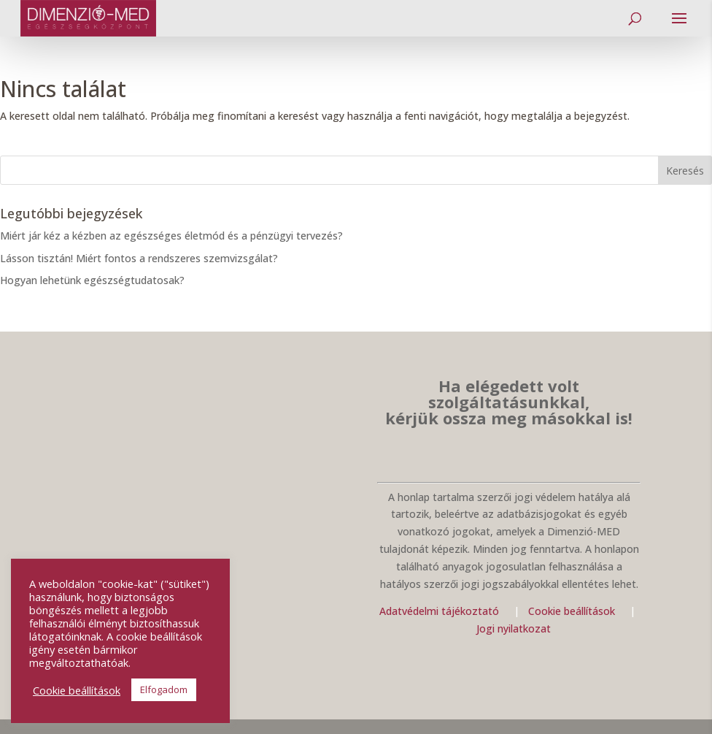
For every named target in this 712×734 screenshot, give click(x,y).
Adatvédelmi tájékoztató (439, 611)
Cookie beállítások (573, 611)
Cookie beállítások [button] (76, 690)
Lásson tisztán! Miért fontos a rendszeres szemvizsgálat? (139, 258)
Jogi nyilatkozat (513, 628)
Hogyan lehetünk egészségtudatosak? (92, 280)
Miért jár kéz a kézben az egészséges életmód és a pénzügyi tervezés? (171, 235)
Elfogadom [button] (163, 689)
